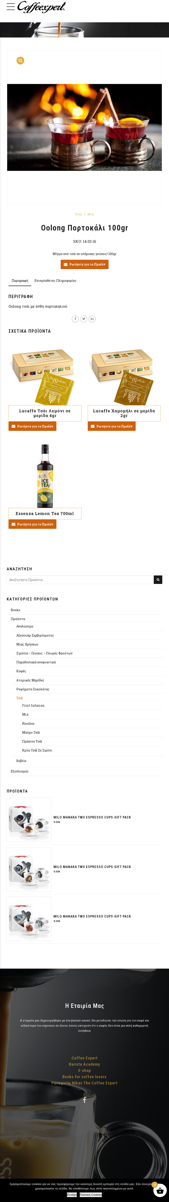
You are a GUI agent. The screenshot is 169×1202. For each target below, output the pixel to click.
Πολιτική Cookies (91, 1194)
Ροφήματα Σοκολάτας (32, 689)
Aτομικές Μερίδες (30, 680)
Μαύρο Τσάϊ (31, 732)
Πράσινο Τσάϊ (32, 741)
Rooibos (28, 723)
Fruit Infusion (33, 705)
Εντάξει (72, 1194)
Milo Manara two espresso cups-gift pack (92, 817)
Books (15, 610)
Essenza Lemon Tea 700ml (45, 513)
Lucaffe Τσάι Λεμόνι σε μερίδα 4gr (45, 413)
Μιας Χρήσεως (27, 644)
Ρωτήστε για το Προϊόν (87, 264)
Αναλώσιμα (24, 626)
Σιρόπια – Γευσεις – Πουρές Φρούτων (44, 653)
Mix (91, 214)
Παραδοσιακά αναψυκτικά (36, 662)
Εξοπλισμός (20, 771)
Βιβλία (21, 761)
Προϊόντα (18, 619)
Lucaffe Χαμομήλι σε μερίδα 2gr (124, 413)
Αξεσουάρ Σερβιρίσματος (35, 635)
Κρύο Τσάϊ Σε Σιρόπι (37, 750)
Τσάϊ (78, 214)
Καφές (21, 671)
